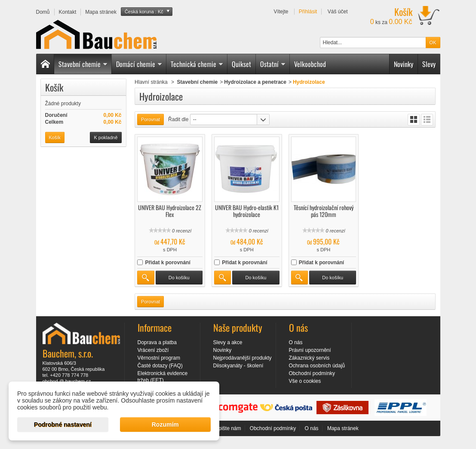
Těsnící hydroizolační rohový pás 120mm (323, 211)
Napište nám (226, 428)
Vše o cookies (305, 381)
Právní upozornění (310, 350)
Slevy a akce (228, 342)
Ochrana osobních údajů (317, 366)
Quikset (241, 64)
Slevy (429, 64)
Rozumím (165, 424)
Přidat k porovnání (167, 263)
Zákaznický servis (309, 358)
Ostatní (273, 64)
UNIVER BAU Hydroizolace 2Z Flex (169, 211)
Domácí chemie (139, 64)
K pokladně (105, 137)
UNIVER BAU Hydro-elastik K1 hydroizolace (247, 211)
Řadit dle (178, 119)
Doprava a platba (157, 342)
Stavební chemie (83, 64)
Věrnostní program (159, 358)
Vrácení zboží (153, 350)
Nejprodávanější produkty (242, 358)
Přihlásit (308, 12)
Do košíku (179, 277)
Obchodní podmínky (312, 373)
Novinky (403, 64)
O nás (296, 342)
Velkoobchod (310, 64)
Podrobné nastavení (63, 424)
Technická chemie (197, 64)
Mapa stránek (343, 428)
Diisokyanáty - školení (238, 366)
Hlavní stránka (151, 82)
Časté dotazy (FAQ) (160, 366)
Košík (54, 87)
